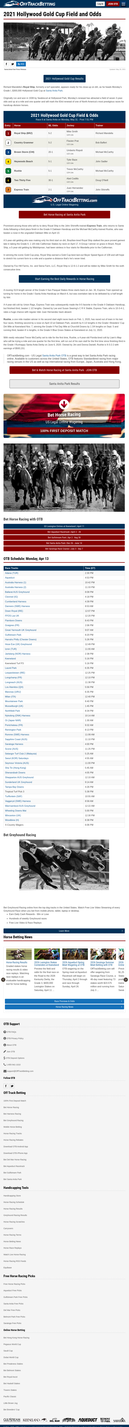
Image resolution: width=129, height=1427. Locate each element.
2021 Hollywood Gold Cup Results (65, 78)
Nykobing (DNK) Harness (17, 715)
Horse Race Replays (12, 1248)
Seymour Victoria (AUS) (17, 763)
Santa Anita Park (54, 90)
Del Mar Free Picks (12, 1310)
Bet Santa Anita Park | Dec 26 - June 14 (64, 543)
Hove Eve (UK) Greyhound (18, 644)
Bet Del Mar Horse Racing (15, 1159)
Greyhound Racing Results (15, 1215)
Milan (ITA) (10, 696)
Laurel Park (11, 668)
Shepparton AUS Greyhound (19, 777)
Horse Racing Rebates (13, 1140)
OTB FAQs (11, 1032)
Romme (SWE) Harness (17, 734)
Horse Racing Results (16, 962)
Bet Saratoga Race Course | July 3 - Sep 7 (64, 548)
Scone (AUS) (11, 749)
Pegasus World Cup (12, 1344)
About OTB (11, 1045)
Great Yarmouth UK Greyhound (20, 630)
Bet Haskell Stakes (12, 1383)
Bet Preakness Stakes (13, 1364)
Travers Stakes (10, 1390)
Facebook (6, 64)
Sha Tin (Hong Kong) (15, 768)
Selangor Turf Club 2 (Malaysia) (21, 753)
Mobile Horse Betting (13, 1127)
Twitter (12, 64)
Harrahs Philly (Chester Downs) (20, 639)
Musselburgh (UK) (14, 706)
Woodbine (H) (12, 820)
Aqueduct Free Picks (13, 1290)
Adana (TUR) (11, 573)
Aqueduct (10, 578)
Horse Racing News (89, 1007)
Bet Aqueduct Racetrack (14, 1166)
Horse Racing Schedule (14, 1202)
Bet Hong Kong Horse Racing (16, 1337)
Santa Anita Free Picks (13, 1303)
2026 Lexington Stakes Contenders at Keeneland (46, 963)
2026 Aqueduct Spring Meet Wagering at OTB (73, 963)
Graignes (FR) (12, 625)
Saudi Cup (8, 1351)
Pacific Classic (10, 1396)
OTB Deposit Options (15, 1058)
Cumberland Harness (15, 601)
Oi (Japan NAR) (13, 720)
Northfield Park (12, 711)
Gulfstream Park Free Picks (16, 1297)
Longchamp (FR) (13, 677)
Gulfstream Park (13, 635)
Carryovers (8, 1228)
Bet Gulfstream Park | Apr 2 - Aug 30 (64, 537)
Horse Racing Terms (12, 1235)
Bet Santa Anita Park (13, 1179)
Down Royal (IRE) (14, 611)
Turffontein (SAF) (13, 796)
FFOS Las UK (12, 616)
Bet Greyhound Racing (13, 1120)
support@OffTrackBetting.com (20, 1071)
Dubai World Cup (11, 1357)
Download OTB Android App (16, 1146)
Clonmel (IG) (11, 597)
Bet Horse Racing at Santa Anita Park (64, 214)
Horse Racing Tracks (13, 1133)
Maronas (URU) (13, 692)
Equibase (8, 1267)
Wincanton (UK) (13, 815)
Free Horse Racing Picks (14, 1284)
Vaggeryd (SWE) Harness (18, 801)
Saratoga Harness (14, 744)
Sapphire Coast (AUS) (16, 739)
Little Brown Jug (11, 1403)
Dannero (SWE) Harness (17, 606)
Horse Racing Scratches (14, 1222)
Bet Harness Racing (12, 1114)
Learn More (91, 931)
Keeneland (10, 658)
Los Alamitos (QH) (14, 687)
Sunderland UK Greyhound (18, 782)
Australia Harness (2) (15, 587)
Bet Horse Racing (11, 1107)
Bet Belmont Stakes (12, 1370)
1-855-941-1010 (13, 1064)
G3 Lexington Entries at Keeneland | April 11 (64, 526)
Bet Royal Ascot (10, 1377)
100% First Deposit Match (15, 1100)
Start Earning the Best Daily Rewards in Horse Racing (64, 279)
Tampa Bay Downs (14, 787)
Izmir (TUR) (11, 649)
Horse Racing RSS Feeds (15, 1261)
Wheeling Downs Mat (15, 810)
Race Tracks (11, 568)
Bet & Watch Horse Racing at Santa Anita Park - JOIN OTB (64, 370)
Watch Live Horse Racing (15, 1254)
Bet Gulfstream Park (12, 1173)
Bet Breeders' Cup (12, 1409)
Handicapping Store (12, 1195)
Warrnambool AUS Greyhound (20, 806)
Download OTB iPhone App (15, 1153)
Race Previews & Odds (88, 1001)
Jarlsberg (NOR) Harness (17, 654)
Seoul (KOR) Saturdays (16, 758)
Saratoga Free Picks (12, 1323)
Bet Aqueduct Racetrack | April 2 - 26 (64, 532)
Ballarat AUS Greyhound (17, 592)
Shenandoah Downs (15, 772)
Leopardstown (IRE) (15, 673)
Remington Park (13, 730)
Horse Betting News (12, 1241)
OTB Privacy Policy (15, 1038)
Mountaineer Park (14, 701)
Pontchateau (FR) (14, 725)
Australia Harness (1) (15, 582)
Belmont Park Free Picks (14, 1316)
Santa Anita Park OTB (54, 355)
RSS (21, 64)
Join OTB (11, 1051)
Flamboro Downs (13, 620)
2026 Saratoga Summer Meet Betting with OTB (102, 963)
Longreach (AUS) (13, 682)
